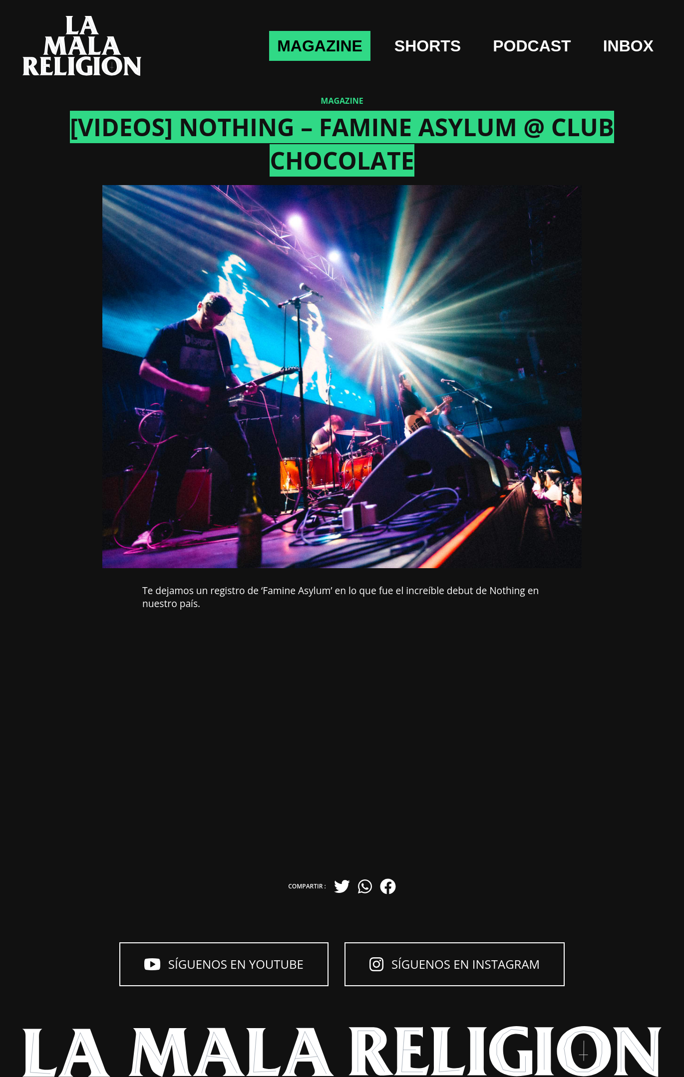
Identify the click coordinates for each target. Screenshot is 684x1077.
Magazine (319, 46)
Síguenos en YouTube (224, 964)
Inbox (628, 46)
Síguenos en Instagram (454, 964)
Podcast (532, 46)
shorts (427, 46)
